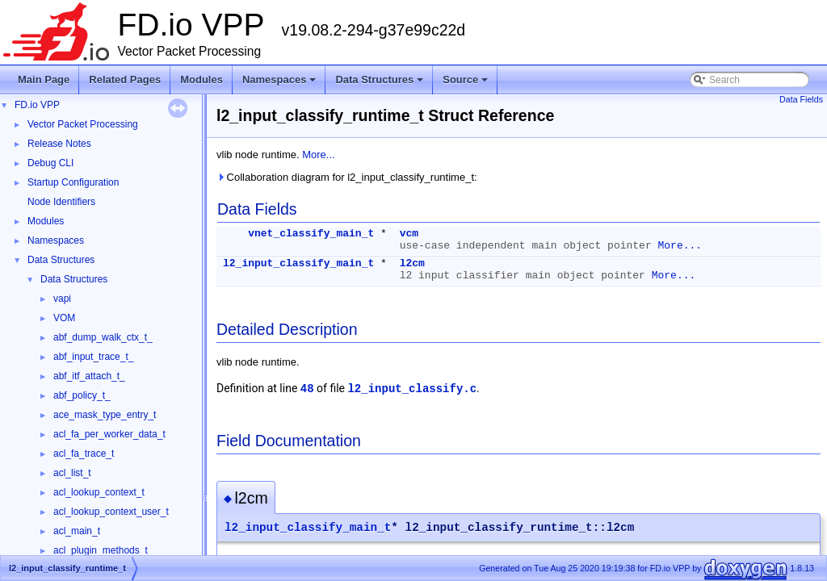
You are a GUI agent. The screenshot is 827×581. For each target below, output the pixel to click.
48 (307, 388)
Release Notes (59, 143)
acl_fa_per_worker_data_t (109, 434)
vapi (62, 298)
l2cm (412, 263)
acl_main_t (76, 531)
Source (466, 83)
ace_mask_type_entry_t (104, 414)
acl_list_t (72, 473)
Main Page (43, 79)
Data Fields (801, 99)
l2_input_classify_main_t (298, 263)
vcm (409, 234)
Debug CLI (50, 163)
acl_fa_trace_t (83, 453)
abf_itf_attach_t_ (89, 376)
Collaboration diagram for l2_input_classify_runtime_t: (346, 177)
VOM (64, 318)
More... (318, 154)
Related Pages (125, 79)
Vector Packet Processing (82, 124)
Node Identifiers (61, 201)
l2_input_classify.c (411, 388)
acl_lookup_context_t (99, 492)
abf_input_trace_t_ (93, 356)
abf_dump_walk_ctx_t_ (103, 337)
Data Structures (380, 83)
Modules (201, 79)
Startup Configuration (73, 182)
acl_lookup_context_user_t (111, 511)
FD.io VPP (37, 105)
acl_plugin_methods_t (100, 550)
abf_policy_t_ (82, 395)
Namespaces (280, 83)
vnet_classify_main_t (311, 234)
